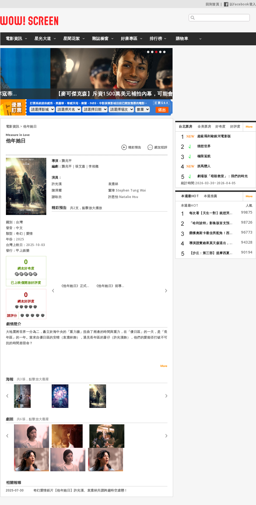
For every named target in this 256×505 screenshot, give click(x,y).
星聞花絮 (71, 38)
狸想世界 (204, 146)
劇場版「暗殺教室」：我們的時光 (222, 176)
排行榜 (156, 38)
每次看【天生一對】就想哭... (211, 213)
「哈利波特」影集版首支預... (211, 223)
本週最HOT (190, 196)
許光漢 (57, 184)
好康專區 (129, 38)
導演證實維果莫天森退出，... (211, 243)
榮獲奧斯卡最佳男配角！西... (211, 233)
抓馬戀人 (204, 166)
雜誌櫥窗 (100, 38)
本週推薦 (210, 196)
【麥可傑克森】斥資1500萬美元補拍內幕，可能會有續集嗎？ (144, 93)
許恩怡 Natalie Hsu (123, 197)
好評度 (235, 126)
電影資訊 (14, 38)
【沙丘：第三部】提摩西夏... (211, 253)
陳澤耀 (57, 190)
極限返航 (204, 156)
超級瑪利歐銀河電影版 (214, 136)
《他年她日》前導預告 (111, 286)
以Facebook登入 (240, 4)
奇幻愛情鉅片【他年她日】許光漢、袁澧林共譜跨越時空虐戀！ (80, 490)
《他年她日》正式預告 (76, 286)
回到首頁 (212, 4)
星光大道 (42, 38)
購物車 (182, 38)
